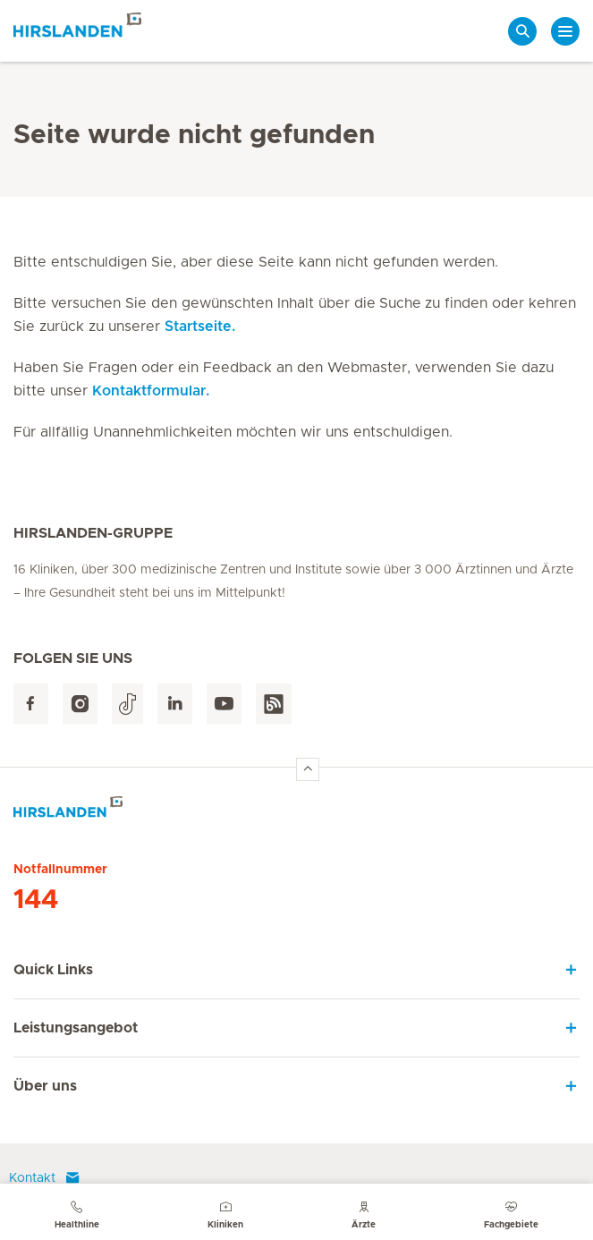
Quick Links (53, 970)
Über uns (45, 1086)
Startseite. (200, 326)
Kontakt (44, 1178)
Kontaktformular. (150, 391)
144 (35, 900)
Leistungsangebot (75, 1028)
